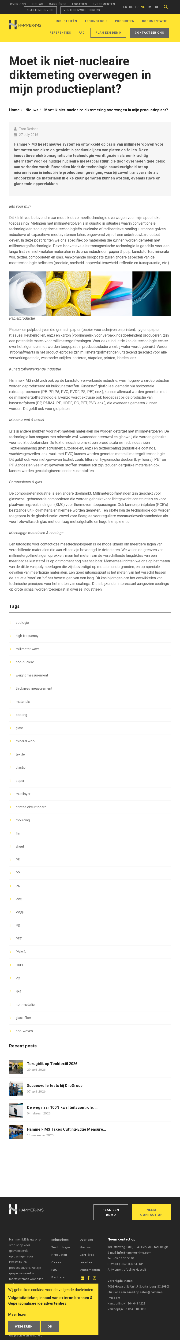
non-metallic (25, 1005)
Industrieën (66, 21)
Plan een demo (108, 32)
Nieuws (37, 4)
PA (18, 886)
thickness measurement (34, 689)
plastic (21, 768)
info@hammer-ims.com (134, 1252)
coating (21, 715)
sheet (20, 847)
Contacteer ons (149, 32)
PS (18, 926)
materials (23, 702)
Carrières (58, 4)
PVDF (20, 913)
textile (20, 754)
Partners (58, 1277)
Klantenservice (40, 10)
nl (143, 7)
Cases (56, 1262)
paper (20, 781)
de (131, 7)
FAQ (82, 32)
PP (18, 873)
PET (19, 939)
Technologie (96, 21)
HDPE (20, 965)
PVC (19, 899)
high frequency (27, 636)
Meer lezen (17, 1314)
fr (137, 7)
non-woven (24, 1031)
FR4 (18, 992)
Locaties (79, 4)
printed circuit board (31, 807)
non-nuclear (25, 662)
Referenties (60, 32)
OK (50, 1326)
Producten (125, 21)
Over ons (18, 4)
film (18, 833)
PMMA (21, 952)
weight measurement (32, 675)
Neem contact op (151, 1212)
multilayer (23, 794)
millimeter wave (28, 649)
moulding (23, 820)
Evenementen (104, 4)
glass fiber (23, 1018)
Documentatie (154, 21)
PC (18, 978)
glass (19, 728)
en (125, 7)
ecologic (22, 623)
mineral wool (25, 741)
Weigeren (24, 1326)
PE (18, 860)
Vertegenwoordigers (82, 10)
